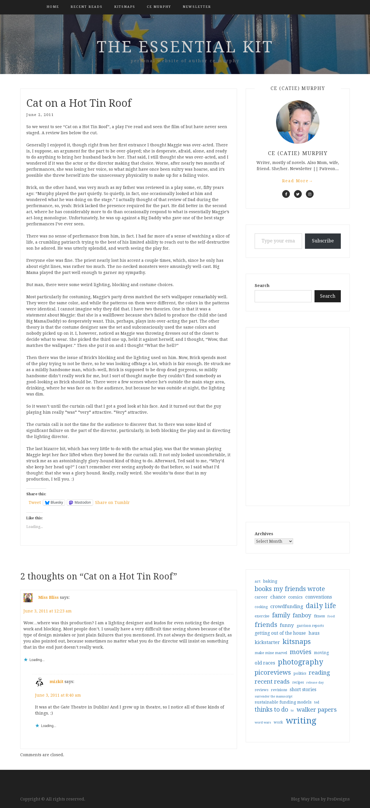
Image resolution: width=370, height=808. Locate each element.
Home (53, 7)
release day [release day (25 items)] (315, 682)
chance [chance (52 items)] (278, 597)
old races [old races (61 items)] (265, 663)
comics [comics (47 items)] (295, 597)
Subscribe (323, 241)
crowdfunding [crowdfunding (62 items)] (286, 606)
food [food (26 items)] (331, 616)
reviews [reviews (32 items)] (261, 690)
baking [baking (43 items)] (270, 581)
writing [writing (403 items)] (301, 721)
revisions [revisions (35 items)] (279, 690)
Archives (264, 533)
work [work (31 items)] (278, 722)
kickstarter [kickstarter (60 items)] (267, 642)
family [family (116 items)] (281, 615)
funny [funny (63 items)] (287, 625)
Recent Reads (87, 7)
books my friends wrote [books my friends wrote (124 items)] (290, 588)
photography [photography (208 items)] (300, 662)
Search (262, 285)
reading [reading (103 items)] (319, 672)
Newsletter (197, 7)
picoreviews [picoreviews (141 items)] (273, 672)
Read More (297, 180)
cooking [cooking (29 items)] (261, 607)
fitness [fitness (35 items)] (319, 616)
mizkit (56, 681)
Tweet (35, 502)
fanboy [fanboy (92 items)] (302, 615)
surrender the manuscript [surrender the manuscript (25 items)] (274, 696)
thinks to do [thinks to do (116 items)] (271, 709)
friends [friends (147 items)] (266, 624)
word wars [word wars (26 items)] (263, 722)
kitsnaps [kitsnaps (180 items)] (296, 642)
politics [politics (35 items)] (299, 673)
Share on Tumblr (112, 502)
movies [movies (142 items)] (300, 652)
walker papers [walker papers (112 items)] (317, 709)
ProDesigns (338, 799)
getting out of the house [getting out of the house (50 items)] (280, 633)
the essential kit (185, 47)
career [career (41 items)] (261, 597)
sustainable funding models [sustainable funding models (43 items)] (283, 702)
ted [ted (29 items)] (316, 702)
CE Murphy (159, 7)
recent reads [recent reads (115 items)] (272, 681)
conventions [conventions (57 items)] (318, 597)
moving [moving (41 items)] (321, 652)
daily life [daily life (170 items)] (321, 606)
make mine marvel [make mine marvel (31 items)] (271, 653)
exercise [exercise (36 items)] (262, 616)
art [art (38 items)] (257, 581)
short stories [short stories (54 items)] (303, 689)
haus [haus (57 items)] (313, 633)
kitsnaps (124, 7)
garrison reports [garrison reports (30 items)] (310, 626)
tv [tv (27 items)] (292, 710)
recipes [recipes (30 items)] (298, 682)
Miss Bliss (48, 597)
